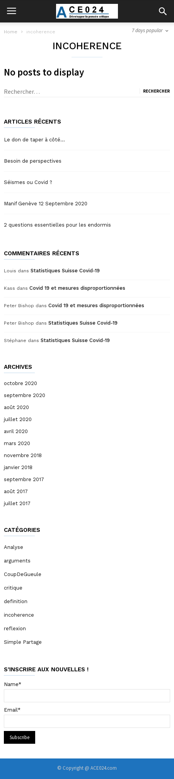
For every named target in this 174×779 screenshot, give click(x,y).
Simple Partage (23, 642)
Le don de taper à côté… (34, 140)
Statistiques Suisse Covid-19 (65, 270)
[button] (163, 11)
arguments (17, 561)
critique (13, 588)
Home (10, 31)
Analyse (13, 547)
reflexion (15, 628)
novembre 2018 (23, 455)
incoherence (19, 615)
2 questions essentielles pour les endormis (57, 225)
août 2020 (16, 407)
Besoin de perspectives (32, 161)
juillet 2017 (17, 503)
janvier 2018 (18, 467)
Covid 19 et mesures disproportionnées (77, 288)
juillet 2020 (18, 419)
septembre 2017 (24, 479)
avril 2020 (16, 431)
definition (15, 601)
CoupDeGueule (22, 574)
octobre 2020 (20, 383)
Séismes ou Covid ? (28, 182)
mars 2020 (17, 443)
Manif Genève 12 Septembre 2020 (45, 203)
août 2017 (16, 491)
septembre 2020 (24, 395)
